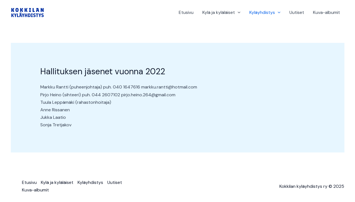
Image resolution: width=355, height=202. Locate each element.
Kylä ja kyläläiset (221, 12)
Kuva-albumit (326, 12)
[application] (237, 12)
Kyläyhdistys (264, 12)
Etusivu (186, 12)
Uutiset (296, 12)
